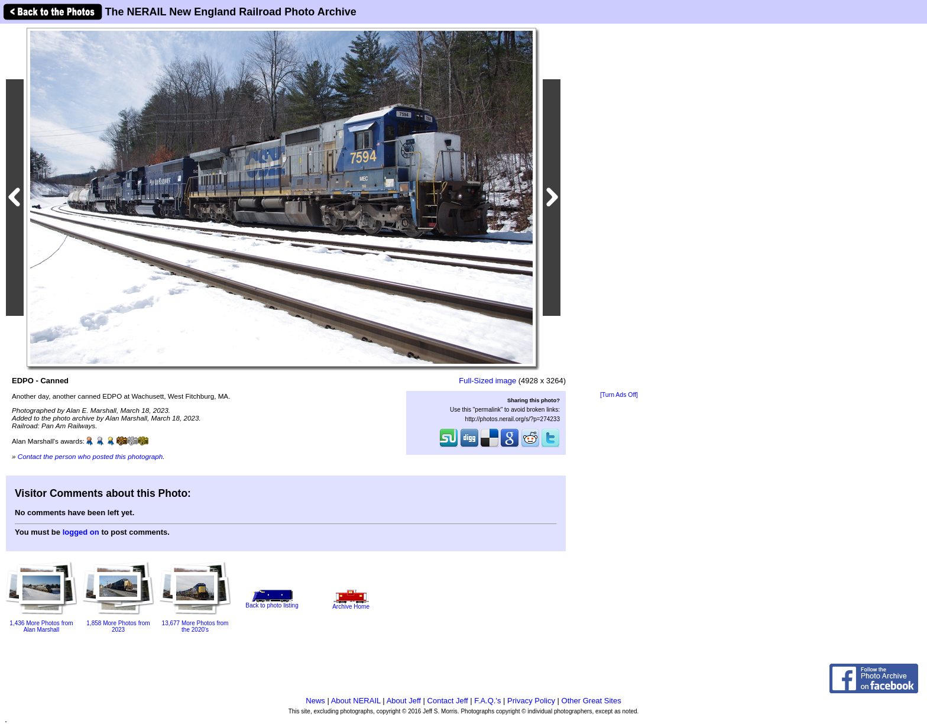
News (315, 700)
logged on (81, 532)
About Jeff (404, 700)
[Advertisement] (619, 208)
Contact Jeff (447, 700)
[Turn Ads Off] (619, 395)
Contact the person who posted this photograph (90, 456)
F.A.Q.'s (487, 700)
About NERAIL (356, 700)
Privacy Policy (531, 700)
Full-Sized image (487, 380)
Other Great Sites (591, 700)
